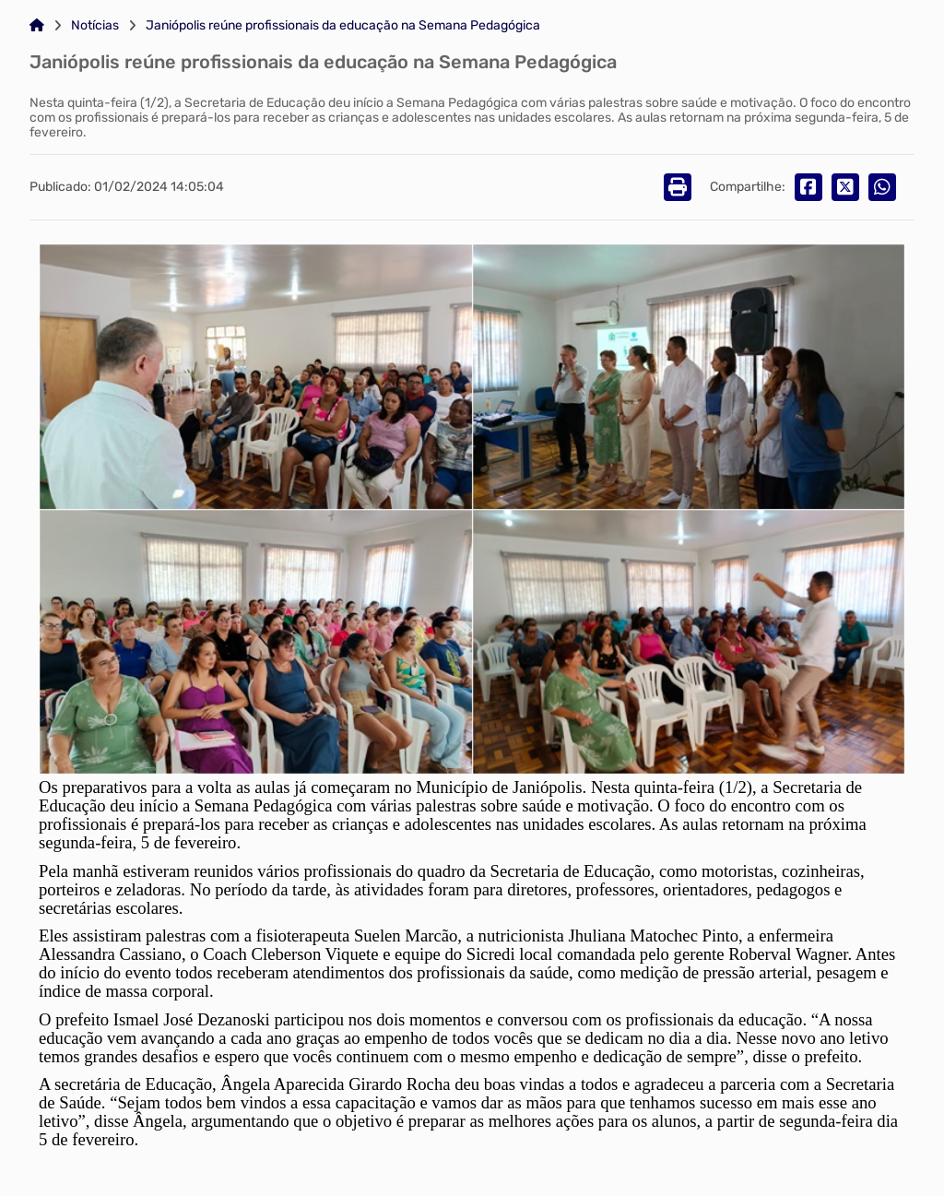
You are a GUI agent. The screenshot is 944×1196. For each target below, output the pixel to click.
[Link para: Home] (37, 25)
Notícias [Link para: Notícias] (95, 25)
